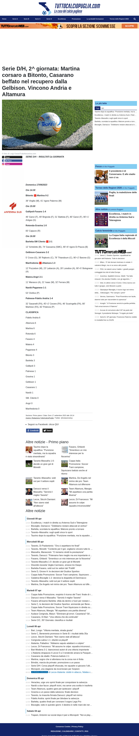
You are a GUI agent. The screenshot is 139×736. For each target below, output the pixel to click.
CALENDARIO (68, 731)
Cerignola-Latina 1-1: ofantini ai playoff (49, 640)
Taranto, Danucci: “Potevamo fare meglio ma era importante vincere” (63, 555)
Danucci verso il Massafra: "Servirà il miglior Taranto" (43, 492)
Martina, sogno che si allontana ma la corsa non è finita (57, 659)
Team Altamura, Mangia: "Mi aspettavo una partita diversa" (80, 492)
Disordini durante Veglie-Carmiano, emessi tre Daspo (56, 565)
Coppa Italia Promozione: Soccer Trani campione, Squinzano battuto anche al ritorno (74, 467)
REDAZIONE (56, 731)
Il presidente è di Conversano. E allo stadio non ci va (122, 174)
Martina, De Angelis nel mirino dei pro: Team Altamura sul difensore (80, 481)
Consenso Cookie (63, 727)
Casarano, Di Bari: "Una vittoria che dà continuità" (54, 617)
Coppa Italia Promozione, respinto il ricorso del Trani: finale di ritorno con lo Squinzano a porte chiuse (79, 594)
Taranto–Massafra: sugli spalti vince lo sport (51, 532)
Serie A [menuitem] (15, 19)
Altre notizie (101, 209)
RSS (86, 731)
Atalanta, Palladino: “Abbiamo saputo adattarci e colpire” (57, 643)
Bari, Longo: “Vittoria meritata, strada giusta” (52, 630)
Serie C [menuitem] (37, 19)
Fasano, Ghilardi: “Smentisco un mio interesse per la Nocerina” (61, 558)
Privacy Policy (77, 727)
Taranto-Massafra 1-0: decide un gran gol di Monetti (43, 464)
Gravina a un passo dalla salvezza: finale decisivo (54, 692)
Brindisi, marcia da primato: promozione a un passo (55, 662)
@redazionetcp (66, 418)
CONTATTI (79, 731)
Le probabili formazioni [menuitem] (95, 19)
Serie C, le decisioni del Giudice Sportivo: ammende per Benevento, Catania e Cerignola (73, 604)
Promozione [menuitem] (76, 19)
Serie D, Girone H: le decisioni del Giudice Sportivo (55, 571)
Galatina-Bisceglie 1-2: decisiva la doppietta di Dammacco (58, 578)
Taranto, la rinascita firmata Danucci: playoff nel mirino (56, 695)
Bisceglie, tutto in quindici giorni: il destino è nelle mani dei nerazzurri (63, 705)
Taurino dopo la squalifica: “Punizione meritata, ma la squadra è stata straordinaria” (70, 535)
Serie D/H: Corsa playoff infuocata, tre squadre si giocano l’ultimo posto (65, 666)
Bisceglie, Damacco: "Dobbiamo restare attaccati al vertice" (59, 526)
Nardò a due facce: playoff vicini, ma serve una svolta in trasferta (61, 685)
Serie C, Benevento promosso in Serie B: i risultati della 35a (59, 633)
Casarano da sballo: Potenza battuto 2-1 (50, 656)
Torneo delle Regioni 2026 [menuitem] (119, 19)
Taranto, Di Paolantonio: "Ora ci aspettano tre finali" (55, 546)
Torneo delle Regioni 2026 (108, 188)
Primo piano (37, 415)
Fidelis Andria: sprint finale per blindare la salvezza (55, 698)
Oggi (97, 108)
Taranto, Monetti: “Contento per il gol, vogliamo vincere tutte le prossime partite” (68, 549)
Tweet (48, 430)
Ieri (102, 108)
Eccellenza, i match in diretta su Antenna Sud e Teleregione (59, 523)
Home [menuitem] (4, 19)
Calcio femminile (103, 231)
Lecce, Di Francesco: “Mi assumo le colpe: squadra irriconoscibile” (81, 502)
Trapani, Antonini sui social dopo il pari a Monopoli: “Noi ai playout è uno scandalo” (70, 715)
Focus (98, 166)
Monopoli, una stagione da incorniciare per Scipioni (55, 669)
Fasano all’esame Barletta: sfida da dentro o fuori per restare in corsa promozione (70, 601)
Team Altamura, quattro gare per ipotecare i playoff (55, 689)
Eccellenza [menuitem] (62, 19)
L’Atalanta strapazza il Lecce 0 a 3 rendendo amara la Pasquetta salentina (66, 653)
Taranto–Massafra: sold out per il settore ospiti (53, 581)
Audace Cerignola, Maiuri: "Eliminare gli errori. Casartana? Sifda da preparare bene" (71, 614)
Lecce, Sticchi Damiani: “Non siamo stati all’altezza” (44, 502)
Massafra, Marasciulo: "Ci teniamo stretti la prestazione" (57, 552)
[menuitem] (135, 19)
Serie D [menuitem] (49, 19)
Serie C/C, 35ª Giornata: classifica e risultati (52, 620)
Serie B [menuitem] (26, 19)
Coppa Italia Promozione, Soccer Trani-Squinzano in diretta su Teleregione (66, 607)
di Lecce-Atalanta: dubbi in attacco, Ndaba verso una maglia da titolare (73, 672)
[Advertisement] (116, 82)
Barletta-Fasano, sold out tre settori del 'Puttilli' (53, 568)
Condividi (33, 430)
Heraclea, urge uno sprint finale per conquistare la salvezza (59, 682)
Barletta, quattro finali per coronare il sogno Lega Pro (56, 702)
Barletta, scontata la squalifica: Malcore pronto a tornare (57, 529)
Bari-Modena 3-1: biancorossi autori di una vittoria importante (60, 650)
